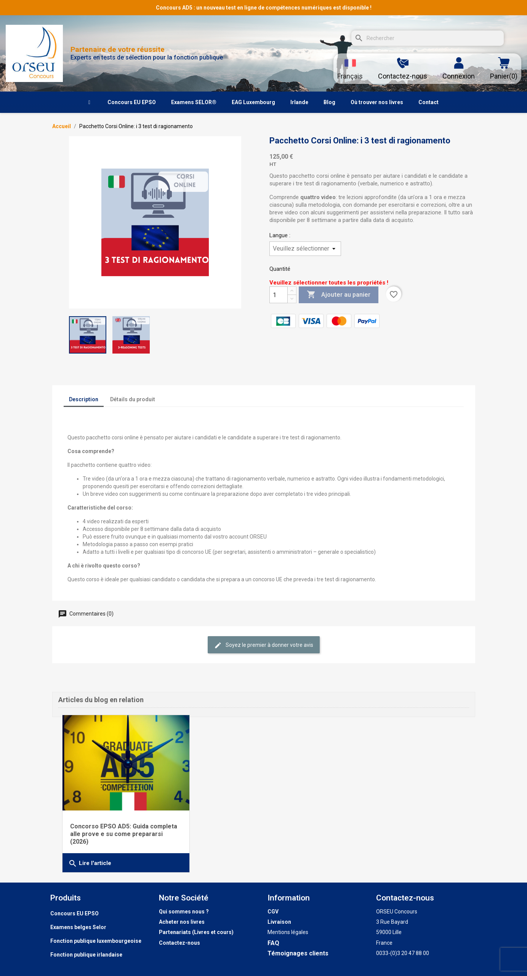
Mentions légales (288, 932)
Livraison (279, 922)
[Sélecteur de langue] (350, 68)
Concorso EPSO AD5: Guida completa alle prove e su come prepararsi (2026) (123, 834)
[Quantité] (278, 294)
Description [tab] (83, 399)
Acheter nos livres (182, 922)
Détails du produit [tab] (132, 399)
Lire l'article (89, 863)
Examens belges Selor (78, 927)
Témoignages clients (298, 953)
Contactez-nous (179, 943)
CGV (273, 911)
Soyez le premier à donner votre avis (263, 645)
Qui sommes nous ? (184, 911)
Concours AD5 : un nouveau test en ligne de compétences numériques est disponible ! (264, 8)
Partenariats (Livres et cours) (196, 932)
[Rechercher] (427, 38)
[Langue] (305, 248)
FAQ (273, 943)
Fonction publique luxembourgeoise (95, 941)
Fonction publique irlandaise (86, 955)
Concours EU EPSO (74, 913)
